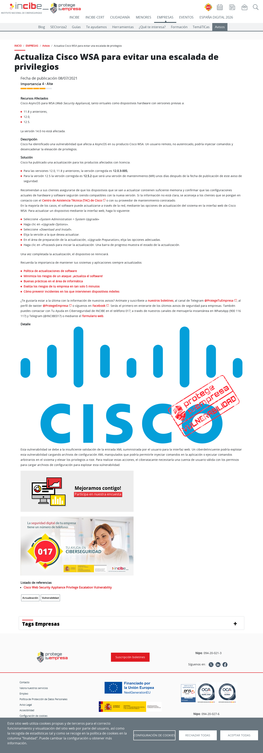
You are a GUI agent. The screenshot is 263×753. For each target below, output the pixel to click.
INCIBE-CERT (94, 17)
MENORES (143, 17)
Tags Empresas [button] (41, 623)
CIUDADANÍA (120, 17)
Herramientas (123, 27)
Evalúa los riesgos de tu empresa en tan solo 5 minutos (62, 286)
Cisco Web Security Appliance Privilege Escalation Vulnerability (68, 587)
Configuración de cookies (33, 715)
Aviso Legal (26, 704)
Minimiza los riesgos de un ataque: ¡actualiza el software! (63, 276)
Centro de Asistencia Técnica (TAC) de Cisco (72, 200)
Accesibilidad (27, 710)
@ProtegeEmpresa (55, 306)
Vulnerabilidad (50, 598)
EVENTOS (186, 17)
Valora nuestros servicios (34, 688)
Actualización (30, 598)
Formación (179, 27)
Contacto (24, 682)
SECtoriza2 (58, 27)
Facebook (98, 306)
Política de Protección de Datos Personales (43, 699)
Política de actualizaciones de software (50, 271)
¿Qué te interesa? (152, 27)
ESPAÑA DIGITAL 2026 (216, 17)
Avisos (220, 27)
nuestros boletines (160, 300)
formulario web (92, 316)
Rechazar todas (197, 735)
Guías (76, 27)
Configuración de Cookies (154, 735)
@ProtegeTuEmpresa (218, 300)
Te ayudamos (96, 27)
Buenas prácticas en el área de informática (53, 281)
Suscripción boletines (130, 657)
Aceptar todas (239, 735)
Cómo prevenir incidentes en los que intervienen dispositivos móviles (71, 291)
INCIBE (74, 17)
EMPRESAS (165, 17)
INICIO (18, 45)
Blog (41, 27)
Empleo (24, 693)
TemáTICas (201, 27)
